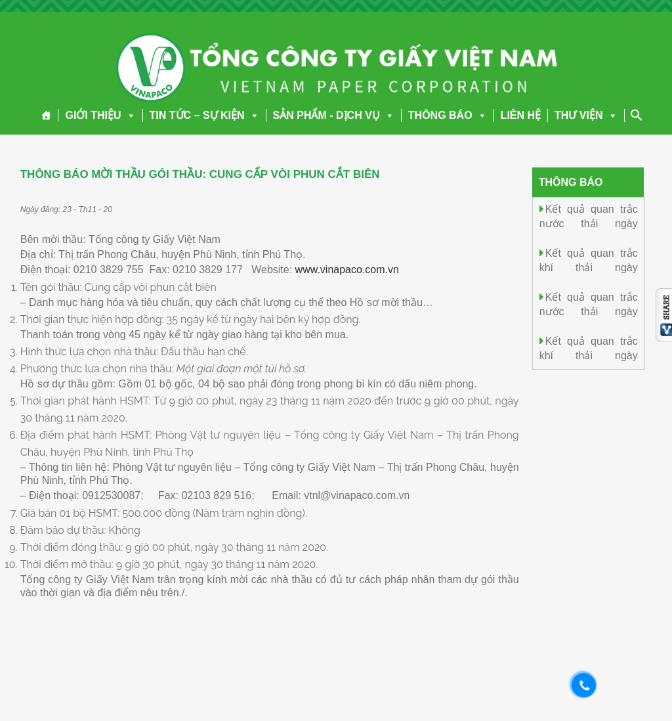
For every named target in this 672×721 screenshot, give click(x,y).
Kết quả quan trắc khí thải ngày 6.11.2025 (588, 267)
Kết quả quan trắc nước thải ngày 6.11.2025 (588, 223)
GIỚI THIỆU (100, 115)
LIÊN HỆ (521, 115)
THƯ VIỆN (586, 115)
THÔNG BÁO (447, 115)
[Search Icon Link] (636, 114)
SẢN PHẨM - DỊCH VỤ (333, 115)
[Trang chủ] (46, 115)
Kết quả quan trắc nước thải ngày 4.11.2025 (588, 311)
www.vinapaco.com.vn (347, 269)
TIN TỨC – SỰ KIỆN (204, 115)
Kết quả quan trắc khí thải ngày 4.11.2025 (588, 355)
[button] (128, 115)
